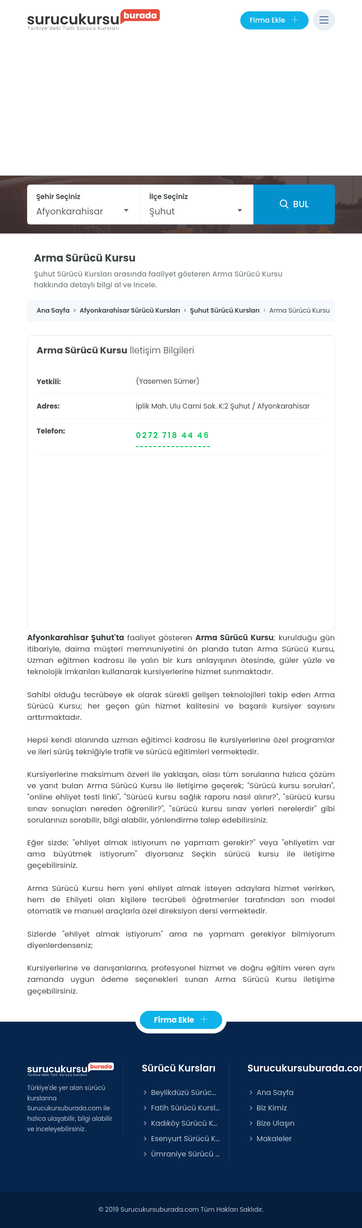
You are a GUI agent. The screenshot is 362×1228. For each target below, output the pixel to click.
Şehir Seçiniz (58, 196)
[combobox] (83, 211)
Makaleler (270, 1138)
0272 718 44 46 (173, 435)
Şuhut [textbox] (162, 211)
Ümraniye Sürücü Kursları (180, 1154)
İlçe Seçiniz (168, 196)
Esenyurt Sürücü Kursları (180, 1138)
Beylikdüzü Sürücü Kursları (180, 1092)
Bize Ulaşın (271, 1123)
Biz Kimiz (267, 1108)
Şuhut (240, 406)
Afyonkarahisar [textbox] (69, 211)
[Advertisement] (181, 107)
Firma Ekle (274, 20)
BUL (294, 204)
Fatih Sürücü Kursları (180, 1108)
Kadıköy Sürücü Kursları (180, 1123)
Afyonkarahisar (283, 406)
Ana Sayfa (271, 1092)
